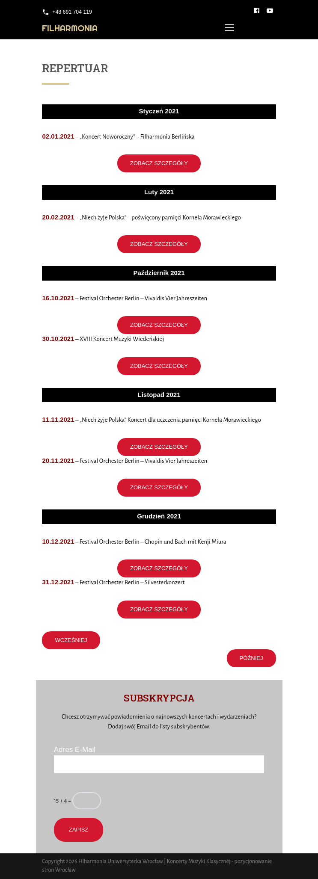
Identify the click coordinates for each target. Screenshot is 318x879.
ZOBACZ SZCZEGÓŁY (159, 163)
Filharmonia (70, 28)
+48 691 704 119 (72, 12)
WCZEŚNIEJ (71, 640)
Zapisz (79, 829)
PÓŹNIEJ (251, 658)
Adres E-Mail (74, 750)
